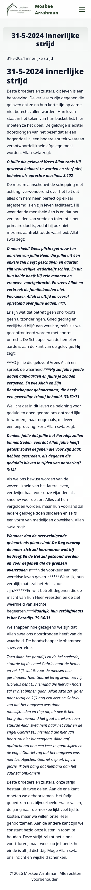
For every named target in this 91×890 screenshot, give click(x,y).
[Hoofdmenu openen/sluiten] (82, 9)
